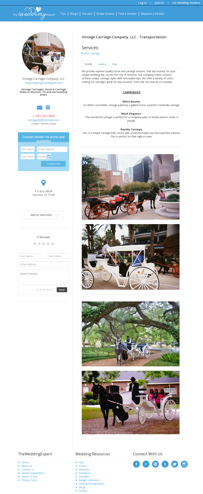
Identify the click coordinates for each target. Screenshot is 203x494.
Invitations (85, 473)
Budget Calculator (89, 480)
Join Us (159, 2)
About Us (27, 466)
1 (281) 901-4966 (44, 116)
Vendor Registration (33, 473)
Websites (84, 469)
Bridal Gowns (105, 14)
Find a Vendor (127, 14)
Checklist (84, 476)
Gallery (102, 64)
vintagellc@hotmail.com (43, 120)
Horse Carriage (91, 53)
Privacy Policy (29, 480)
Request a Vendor (153, 14)
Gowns (83, 490)
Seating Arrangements (92, 483)
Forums (87, 14)
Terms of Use (29, 476)
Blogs (74, 14)
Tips (63, 14)
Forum (83, 466)
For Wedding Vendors (186, 2)
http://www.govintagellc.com (43, 83)
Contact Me (53, 163)
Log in (142, 2)
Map (114, 64)
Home (25, 462)
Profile (88, 64)
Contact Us (28, 469)
